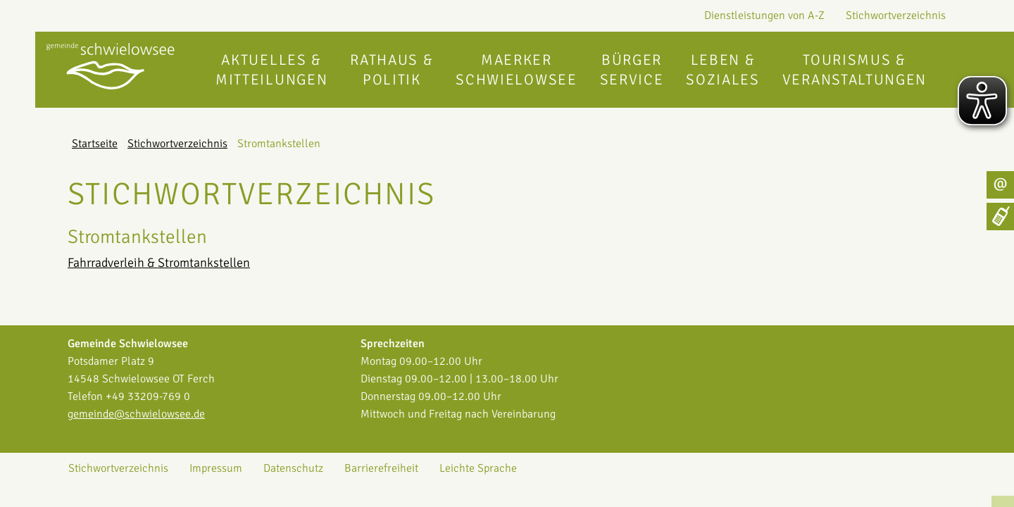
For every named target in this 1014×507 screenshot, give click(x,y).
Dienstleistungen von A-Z (764, 15)
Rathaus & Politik (391, 70)
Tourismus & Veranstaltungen (854, 70)
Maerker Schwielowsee (516, 70)
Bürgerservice (632, 70)
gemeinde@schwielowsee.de (136, 414)
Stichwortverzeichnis (896, 15)
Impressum (215, 468)
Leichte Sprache (478, 468)
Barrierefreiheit (381, 468)
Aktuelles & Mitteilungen (271, 70)
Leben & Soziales (722, 70)
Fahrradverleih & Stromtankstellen (159, 262)
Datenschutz (293, 468)
